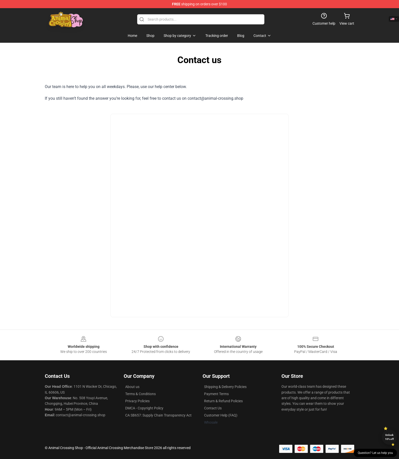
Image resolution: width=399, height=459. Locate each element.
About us (132, 387)
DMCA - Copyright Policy (144, 408)
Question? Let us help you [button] (375, 453)
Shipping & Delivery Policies (225, 387)
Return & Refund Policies (223, 401)
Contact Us (213, 408)
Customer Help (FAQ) (220, 415)
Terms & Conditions (140, 394)
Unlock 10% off (389, 437)
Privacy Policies (137, 401)
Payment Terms (216, 394)
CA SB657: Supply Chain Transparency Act (158, 415)
